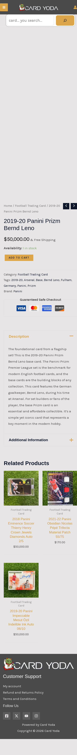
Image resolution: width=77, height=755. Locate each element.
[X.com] (16, 726)
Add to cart (19, 268)
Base (39, 290)
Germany (10, 296)
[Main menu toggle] (4, 7)
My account (12, 697)
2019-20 (17, 290)
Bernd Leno (51, 290)
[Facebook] (6, 726)
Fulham (66, 290)
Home (8, 216)
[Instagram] (36, 726)
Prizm (32, 296)
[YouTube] (26, 726)
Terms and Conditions (19, 709)
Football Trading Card (30, 216)
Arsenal (29, 290)
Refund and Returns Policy (23, 703)
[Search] (65, 20)
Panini (21, 296)
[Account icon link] (75, 7)
